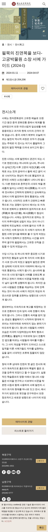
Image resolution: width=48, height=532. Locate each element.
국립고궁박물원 (21, 4)
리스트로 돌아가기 (24, 430)
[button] (38, 4)
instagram (9, 472)
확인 (41, 527)
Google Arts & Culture (18, 472)
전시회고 (19, 44)
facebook (4, 472)
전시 (9, 44)
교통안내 (40, 461)
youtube (13, 472)
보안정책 (8, 521)
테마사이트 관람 (19, 88)
